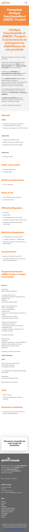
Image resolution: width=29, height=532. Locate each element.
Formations (4, 506)
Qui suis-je (3, 503)
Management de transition (8, 510)
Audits (2, 504)
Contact (3, 517)
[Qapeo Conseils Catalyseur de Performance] (5, 2)
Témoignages (4, 513)
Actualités (3, 515)
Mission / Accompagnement (8, 508)
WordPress (14, 478)
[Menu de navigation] (26, 3)
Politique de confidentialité (17, 529)
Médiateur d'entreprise (7, 511)
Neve (2, 478)
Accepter (7, 529)
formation (7, 89)
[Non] (27, 527)
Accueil (3, 501)
